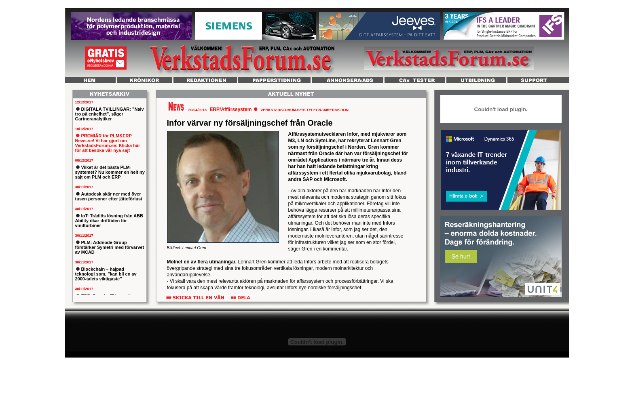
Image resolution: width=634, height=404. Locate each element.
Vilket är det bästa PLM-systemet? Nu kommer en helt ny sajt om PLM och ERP (110, 172)
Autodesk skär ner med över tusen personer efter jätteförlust (108, 196)
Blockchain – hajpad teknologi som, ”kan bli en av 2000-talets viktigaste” (106, 274)
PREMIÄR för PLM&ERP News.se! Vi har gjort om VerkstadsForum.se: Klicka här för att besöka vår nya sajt (107, 143)
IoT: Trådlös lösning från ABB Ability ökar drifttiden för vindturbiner (109, 220)
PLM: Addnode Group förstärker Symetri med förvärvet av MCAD (109, 247)
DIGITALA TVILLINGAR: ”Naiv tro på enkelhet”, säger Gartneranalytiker (109, 114)
